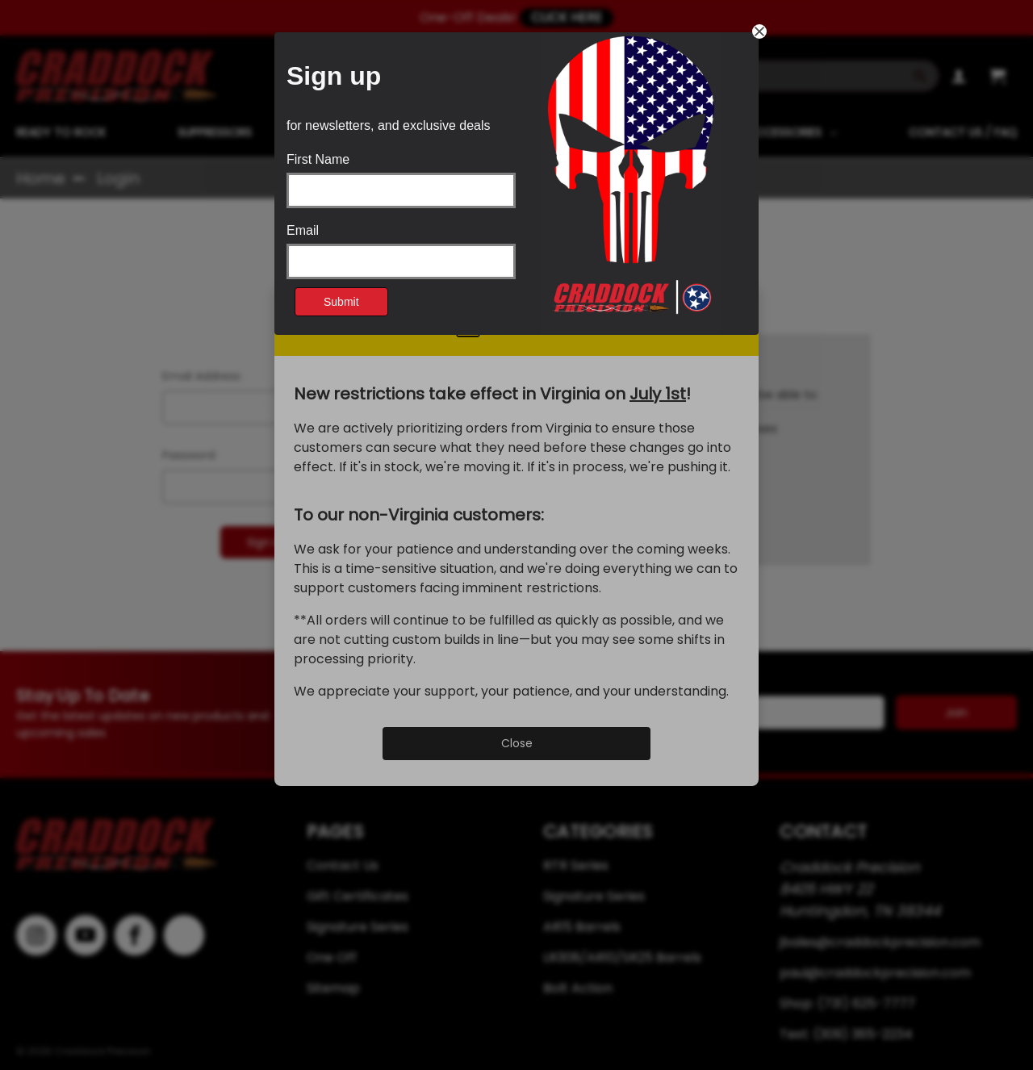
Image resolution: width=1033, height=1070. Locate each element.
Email (302, 230)
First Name (317, 159)
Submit (341, 301)
